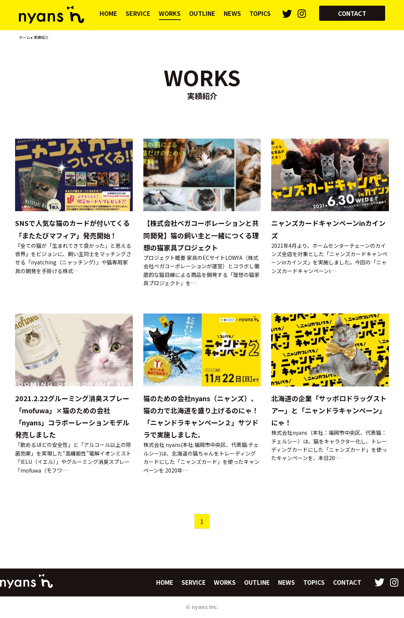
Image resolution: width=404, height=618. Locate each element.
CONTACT (352, 13)
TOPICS (260, 13)
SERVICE (138, 13)
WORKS (170, 13)
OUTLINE (202, 13)
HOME (108, 13)
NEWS (232, 13)
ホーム (24, 37)
